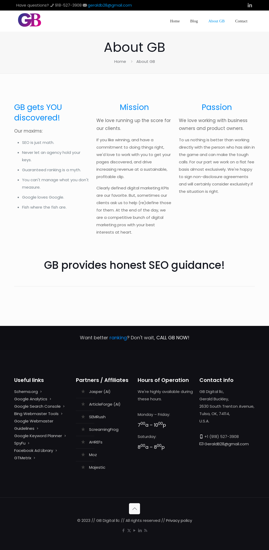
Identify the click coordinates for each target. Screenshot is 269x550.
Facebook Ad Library (33, 450)
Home (120, 61)
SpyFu (19, 443)
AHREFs (95, 442)
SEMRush (97, 417)
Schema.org (26, 391)
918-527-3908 (68, 5)
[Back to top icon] (134, 508)
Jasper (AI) (100, 391)
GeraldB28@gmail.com (226, 444)
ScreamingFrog (103, 429)
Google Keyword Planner (38, 435)
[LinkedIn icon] (140, 530)
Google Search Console (37, 406)
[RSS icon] (146, 530)
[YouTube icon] (135, 530)
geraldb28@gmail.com (110, 5)
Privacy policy (179, 520)
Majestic (97, 467)
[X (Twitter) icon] (129, 530)
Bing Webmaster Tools (36, 413)
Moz (93, 454)
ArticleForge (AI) (105, 404)
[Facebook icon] (124, 530)
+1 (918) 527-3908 (221, 436)
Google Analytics (30, 399)
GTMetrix (22, 458)
